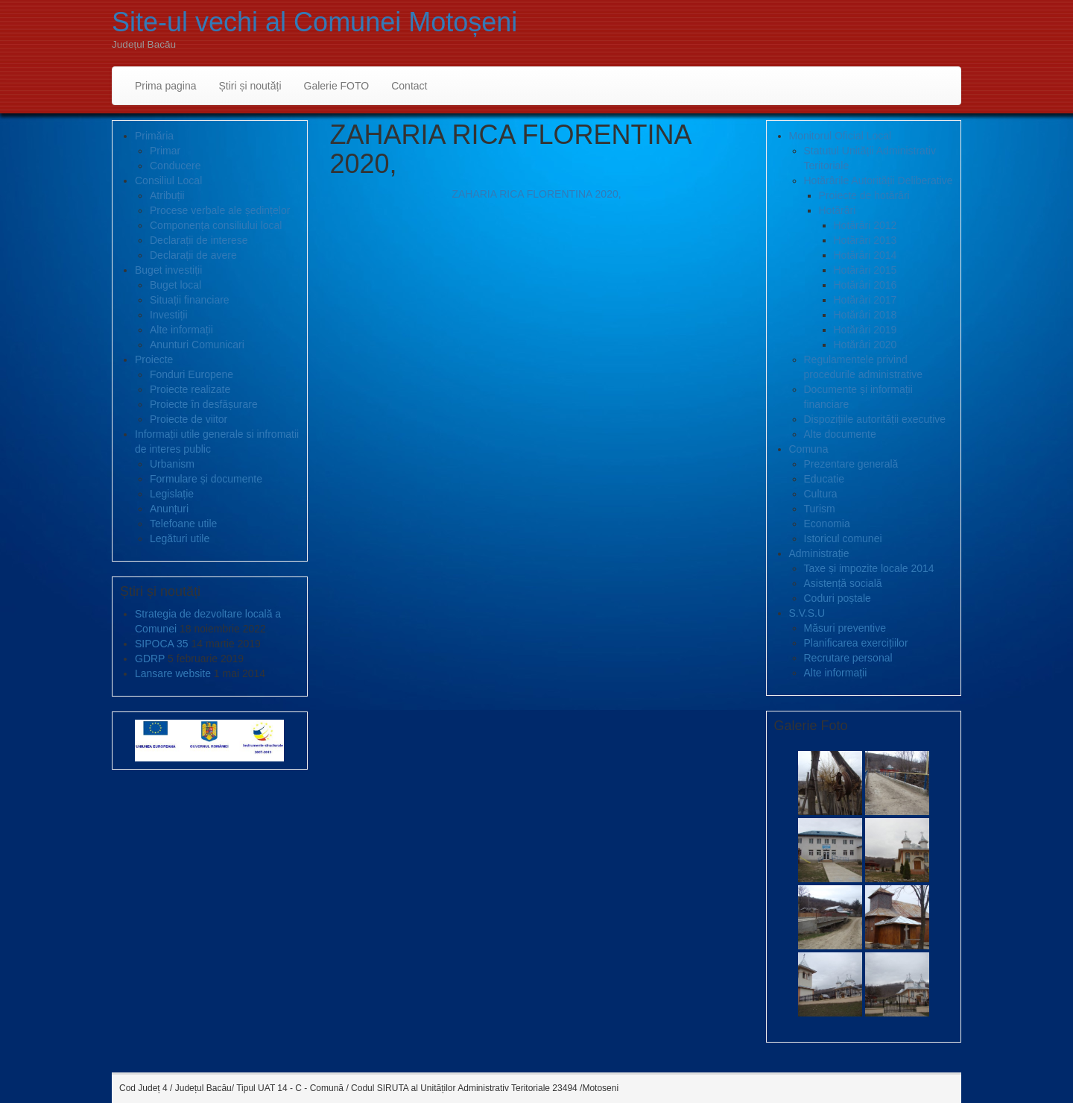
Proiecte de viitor (188, 419)
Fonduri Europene (191, 374)
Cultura (821, 494)
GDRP (150, 658)
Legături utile (179, 538)
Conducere (175, 166)
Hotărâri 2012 (865, 225)
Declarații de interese (199, 240)
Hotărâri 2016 (865, 285)
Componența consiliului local (216, 225)
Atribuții (167, 195)
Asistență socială (843, 583)
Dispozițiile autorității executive (875, 419)
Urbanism (172, 464)
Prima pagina (166, 86)
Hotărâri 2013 (865, 240)
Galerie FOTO (337, 86)
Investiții (169, 315)
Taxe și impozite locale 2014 (869, 568)
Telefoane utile (183, 523)
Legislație (172, 494)
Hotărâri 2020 (865, 345)
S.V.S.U (807, 613)
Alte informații (181, 330)
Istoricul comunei (843, 538)
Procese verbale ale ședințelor (220, 210)
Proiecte (154, 359)
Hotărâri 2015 (865, 270)
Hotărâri (837, 210)
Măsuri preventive (845, 628)
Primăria (154, 136)
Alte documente (840, 434)
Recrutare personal (848, 658)
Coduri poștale (837, 598)
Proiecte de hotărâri (864, 195)
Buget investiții (168, 270)
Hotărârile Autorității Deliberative (878, 180)
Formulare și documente (206, 479)
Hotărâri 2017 (865, 300)
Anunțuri (169, 509)
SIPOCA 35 (162, 644)
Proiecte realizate (190, 389)
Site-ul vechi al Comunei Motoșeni (314, 22)
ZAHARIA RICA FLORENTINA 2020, (536, 194)
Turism (819, 509)
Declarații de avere (193, 255)
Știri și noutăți (250, 86)
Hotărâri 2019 (865, 330)
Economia (827, 523)
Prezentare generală (851, 464)
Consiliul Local (168, 180)
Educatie (824, 479)
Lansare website (173, 673)
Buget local (175, 285)
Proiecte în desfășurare (204, 404)
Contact (409, 86)
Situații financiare (190, 300)
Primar (165, 151)
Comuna (809, 449)
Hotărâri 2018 (865, 315)
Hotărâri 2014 (865, 255)
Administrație (819, 553)
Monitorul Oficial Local (840, 136)
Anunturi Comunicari (197, 345)
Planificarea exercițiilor (856, 643)
